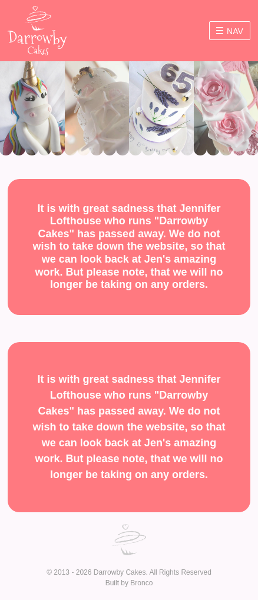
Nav (229, 31)
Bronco (141, 583)
